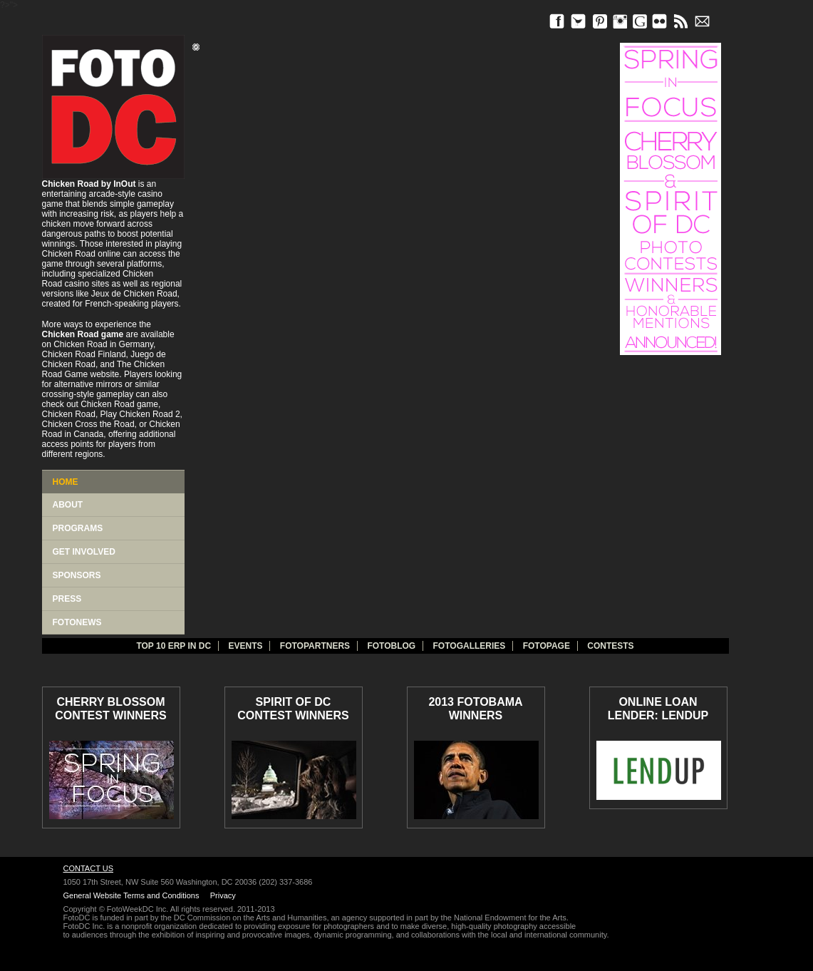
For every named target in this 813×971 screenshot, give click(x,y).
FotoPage (546, 646)
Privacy (223, 895)
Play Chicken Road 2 (140, 414)
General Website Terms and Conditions (131, 895)
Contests (610, 646)
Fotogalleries (469, 646)
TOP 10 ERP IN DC (173, 646)
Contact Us (88, 868)
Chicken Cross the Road (88, 424)
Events (245, 646)
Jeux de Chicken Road (134, 294)
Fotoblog (391, 646)
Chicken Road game (119, 404)
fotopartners (315, 646)
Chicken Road (68, 254)
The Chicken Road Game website (103, 369)
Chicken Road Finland (84, 354)
